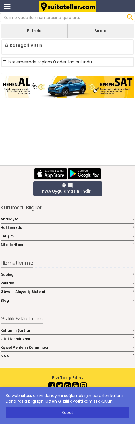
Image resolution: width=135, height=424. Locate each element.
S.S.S (67, 355)
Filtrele (34, 31)
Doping (67, 274)
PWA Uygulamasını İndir (66, 188)
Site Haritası (67, 244)
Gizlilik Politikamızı (77, 401)
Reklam (67, 283)
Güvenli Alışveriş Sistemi (67, 291)
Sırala (100, 31)
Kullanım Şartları (67, 330)
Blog (67, 300)
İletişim (67, 236)
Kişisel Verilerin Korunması (67, 347)
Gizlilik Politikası (67, 338)
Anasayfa (67, 219)
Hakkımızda (67, 227)
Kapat (67, 412)
